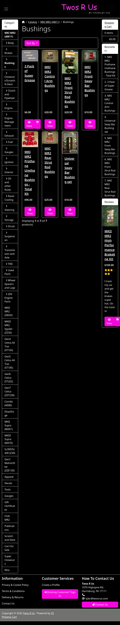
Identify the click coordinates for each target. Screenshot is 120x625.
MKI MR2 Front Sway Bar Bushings (89, 81)
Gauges (8, 150)
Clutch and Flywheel (9, 94)
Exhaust (9, 134)
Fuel (9, 142)
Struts (10, 226)
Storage (8, 218)
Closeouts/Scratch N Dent (9, 79)
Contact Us (8, 603)
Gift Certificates (9, 505)
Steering (9, 208)
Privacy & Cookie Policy (15, 585)
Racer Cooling (9, 197)
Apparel (8, 477)
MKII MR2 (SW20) (8, 311)
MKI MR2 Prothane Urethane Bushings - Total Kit (29, 173)
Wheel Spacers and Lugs (9, 284)
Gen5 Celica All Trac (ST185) (9, 362)
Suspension (9, 236)
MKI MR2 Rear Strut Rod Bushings (49, 162)
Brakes (8, 51)
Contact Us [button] (100, 604)
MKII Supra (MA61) (8, 425)
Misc (7, 570)
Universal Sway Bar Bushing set (69, 170)
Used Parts (9, 272)
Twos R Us (29, 613)
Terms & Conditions (13, 591)
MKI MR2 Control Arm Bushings (49, 78)
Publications (9, 527)
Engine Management (9, 120)
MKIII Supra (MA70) (8, 439)
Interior (8, 170)
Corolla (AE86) (8, 403)
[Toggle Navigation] (6, 9)
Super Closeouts (9, 560)
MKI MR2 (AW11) (50, 22)
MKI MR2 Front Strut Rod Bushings (69, 92)
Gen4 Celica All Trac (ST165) (9, 344)
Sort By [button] (31, 43)
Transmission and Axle (9, 252)
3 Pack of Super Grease (29, 73)
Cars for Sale (9, 548)
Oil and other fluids (7, 184)
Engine (8, 106)
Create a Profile (51, 585)
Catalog (32, 22)
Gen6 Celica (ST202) (8, 377)
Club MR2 (7, 517)
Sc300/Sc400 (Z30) (9, 451)
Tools (7, 489)
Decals (8, 483)
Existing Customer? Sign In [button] (60, 594)
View (29, 124)
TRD (9, 264)
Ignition (9, 160)
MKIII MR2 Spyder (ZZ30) (8, 327)
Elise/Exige (9, 413)
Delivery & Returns (13, 597)
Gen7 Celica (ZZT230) (9, 391)
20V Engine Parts (8, 297)
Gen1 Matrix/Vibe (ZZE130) (9, 465)
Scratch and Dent (9, 538)
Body (10, 43)
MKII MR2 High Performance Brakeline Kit (109, 245)
